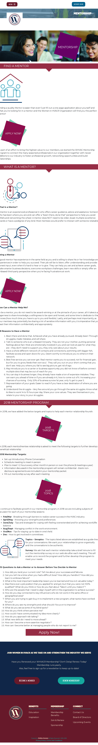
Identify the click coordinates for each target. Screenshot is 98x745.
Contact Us (78, 712)
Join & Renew (57, 720)
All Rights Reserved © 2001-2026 (58, 738)
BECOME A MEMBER (27, 680)
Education (34, 712)
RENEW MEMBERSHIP (71, 680)
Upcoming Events (82, 722)
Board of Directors (82, 717)
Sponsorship (57, 725)
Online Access (43, 738)
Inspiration (34, 717)
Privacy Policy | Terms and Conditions (49, 740)
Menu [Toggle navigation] (12, 4)
